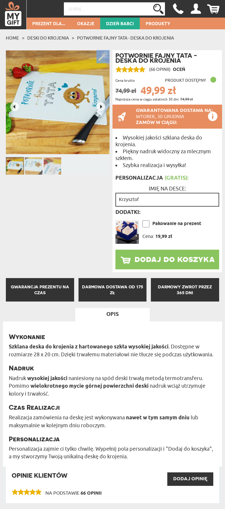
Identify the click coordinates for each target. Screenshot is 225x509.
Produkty (158, 24)
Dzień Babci (120, 24)
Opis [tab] (112, 314)
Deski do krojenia (48, 38)
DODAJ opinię (190, 479)
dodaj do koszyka (174, 258)
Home (12, 38)
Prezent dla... (48, 24)
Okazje (85, 24)
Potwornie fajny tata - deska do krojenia (125, 38)
